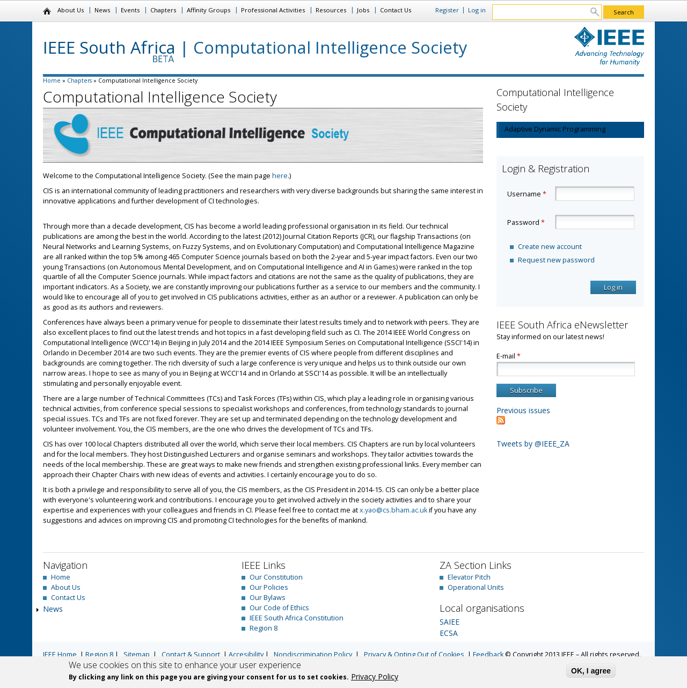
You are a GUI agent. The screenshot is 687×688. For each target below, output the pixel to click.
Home (47, 11)
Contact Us (395, 10)
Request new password (556, 260)
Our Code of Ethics (279, 607)
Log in (477, 10)
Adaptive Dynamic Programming (555, 129)
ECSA (449, 633)
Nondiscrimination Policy (313, 654)
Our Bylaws (268, 597)
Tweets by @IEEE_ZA (532, 443)
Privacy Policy (374, 676)
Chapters (163, 10)
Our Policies (269, 587)
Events (130, 10)
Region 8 (263, 628)
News (102, 10)
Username (526, 194)
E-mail (508, 356)
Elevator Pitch (469, 577)
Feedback (488, 654)
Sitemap (136, 654)
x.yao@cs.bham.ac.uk (393, 510)
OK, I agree (591, 671)
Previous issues (523, 410)
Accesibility (246, 654)
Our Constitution (276, 577)
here (280, 175)
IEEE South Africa (109, 47)
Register (447, 10)
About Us (70, 10)
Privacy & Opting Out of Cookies (414, 654)
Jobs (363, 10)
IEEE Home (60, 654)
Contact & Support (191, 654)
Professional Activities (273, 10)
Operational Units (476, 587)
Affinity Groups (208, 10)
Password (526, 222)
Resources (331, 10)
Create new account (550, 246)
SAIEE (449, 622)
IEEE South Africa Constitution (297, 618)
